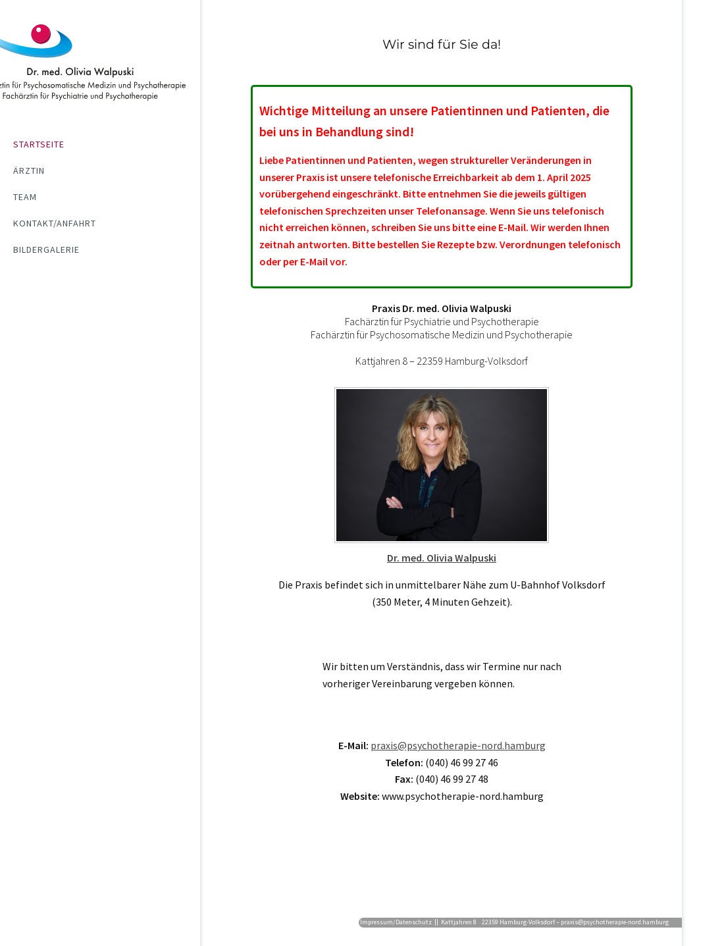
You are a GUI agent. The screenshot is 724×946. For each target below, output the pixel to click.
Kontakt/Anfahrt (54, 223)
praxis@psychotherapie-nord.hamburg (458, 745)
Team (25, 197)
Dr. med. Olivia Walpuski (441, 557)
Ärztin (29, 170)
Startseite (39, 144)
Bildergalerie (46, 249)
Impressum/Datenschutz (396, 922)
